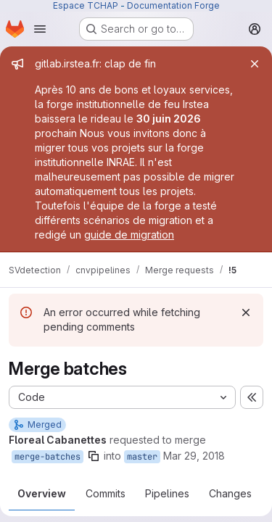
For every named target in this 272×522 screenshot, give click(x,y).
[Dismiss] (246, 312)
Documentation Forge (173, 5)
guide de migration (129, 234)
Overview (41, 493)
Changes (230, 493)
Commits (105, 493)
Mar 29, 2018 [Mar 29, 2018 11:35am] (194, 456)
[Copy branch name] (93, 456)
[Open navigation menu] (39, 29)
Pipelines (167, 493)
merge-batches (48, 457)
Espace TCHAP (85, 5)
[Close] (254, 63)
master (142, 457)
